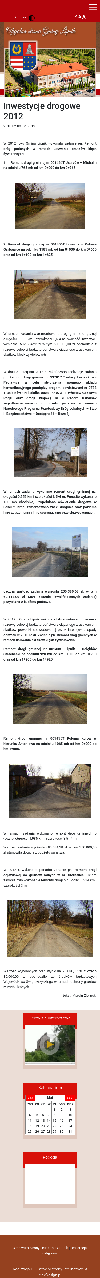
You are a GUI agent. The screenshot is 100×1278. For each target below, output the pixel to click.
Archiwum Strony (26, 1248)
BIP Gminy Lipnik (55, 1248)
